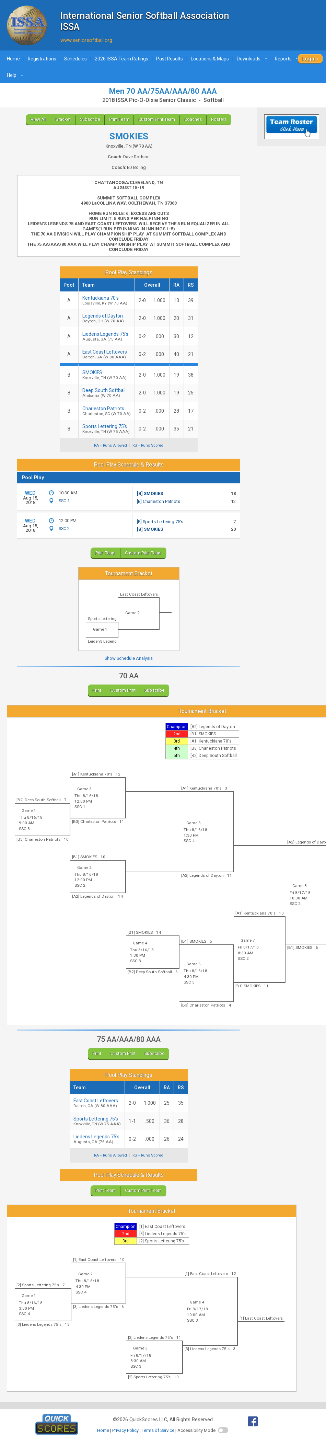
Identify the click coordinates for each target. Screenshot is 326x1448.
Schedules (75, 58)
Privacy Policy (125, 1430)
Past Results (169, 58)
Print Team (119, 119)
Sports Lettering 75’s (106, 429)
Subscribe (90, 119)
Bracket (63, 119)
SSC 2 (64, 528)
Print (97, 690)
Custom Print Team (156, 119)
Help (16, 75)
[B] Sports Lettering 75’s (160, 521)
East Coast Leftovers (106, 354)
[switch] (223, 1430)
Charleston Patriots (106, 411)
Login (309, 58)
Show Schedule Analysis (129, 658)
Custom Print (123, 690)
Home (13, 58)
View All (38, 119)
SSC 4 (189, 840)
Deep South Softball (106, 393)
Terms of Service (158, 1430)
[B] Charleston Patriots (158, 501)
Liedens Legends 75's (106, 336)
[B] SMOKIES (150, 493)
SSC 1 (64, 500)
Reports (287, 58)
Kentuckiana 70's (106, 300)
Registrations (42, 58)
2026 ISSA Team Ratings (121, 58)
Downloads (253, 58)
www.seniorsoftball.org (86, 40)
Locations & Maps (210, 58)
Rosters (218, 119)
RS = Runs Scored (147, 445)
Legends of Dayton (106, 318)
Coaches (193, 119)
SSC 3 (24, 828)
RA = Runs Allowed (110, 445)
